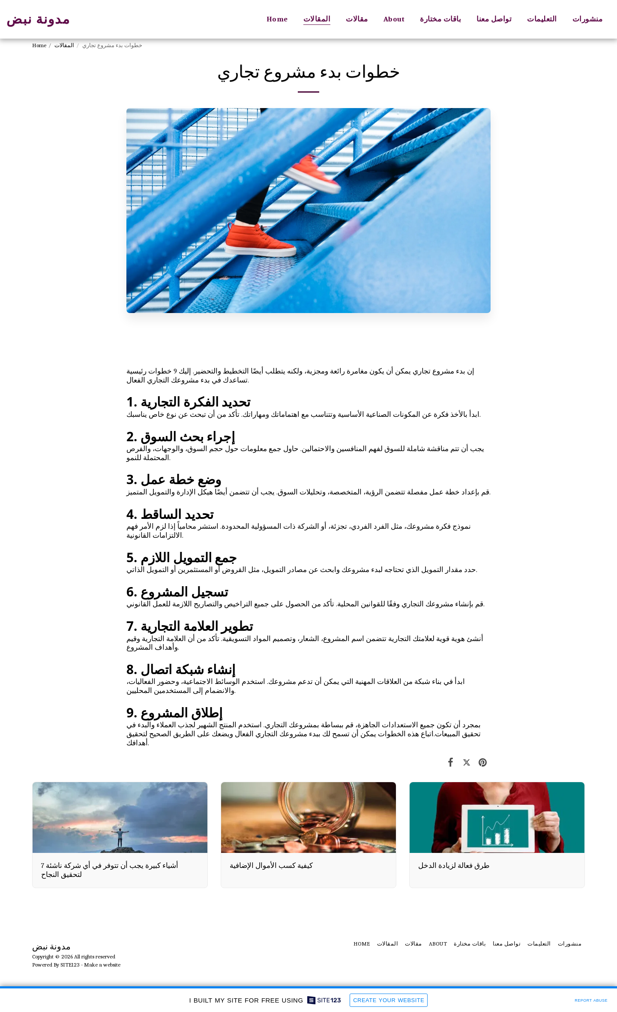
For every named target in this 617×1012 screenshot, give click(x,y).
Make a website (102, 964)
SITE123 (70, 964)
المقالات (64, 45)
